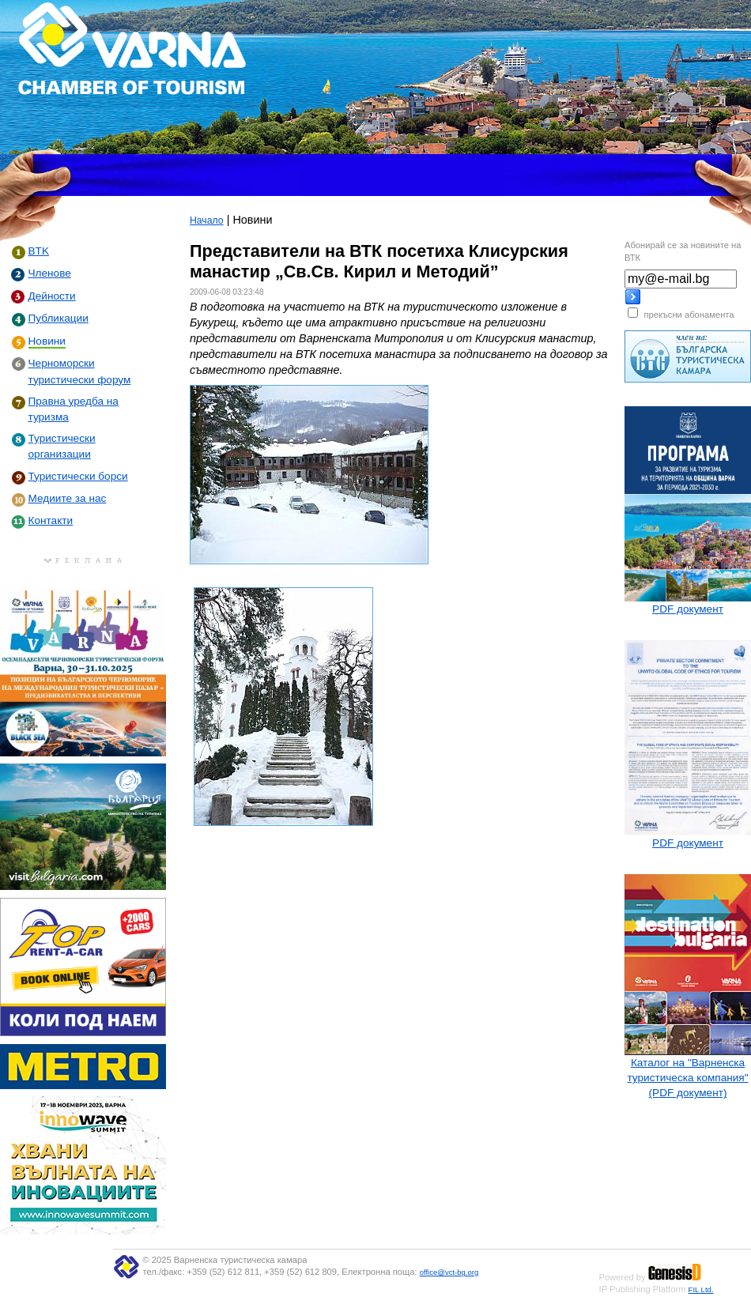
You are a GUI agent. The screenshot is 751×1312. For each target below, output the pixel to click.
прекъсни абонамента (688, 314)
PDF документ (687, 609)
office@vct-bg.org (449, 1272)
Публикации (58, 318)
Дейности (52, 296)
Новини (47, 341)
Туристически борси (78, 476)
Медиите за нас (67, 498)
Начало (207, 220)
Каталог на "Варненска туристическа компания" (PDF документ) (687, 1078)
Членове (49, 273)
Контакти (51, 520)
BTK (38, 251)
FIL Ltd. (701, 1289)
